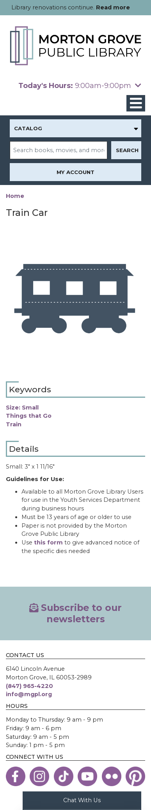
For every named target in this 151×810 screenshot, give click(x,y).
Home (15, 195)
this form (48, 542)
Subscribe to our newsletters (75, 613)
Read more (113, 7)
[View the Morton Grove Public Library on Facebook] (15, 776)
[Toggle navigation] (135, 103)
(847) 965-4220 (29, 686)
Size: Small (22, 407)
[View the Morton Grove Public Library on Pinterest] (135, 776)
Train (13, 424)
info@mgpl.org (29, 694)
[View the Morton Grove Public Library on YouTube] (87, 776)
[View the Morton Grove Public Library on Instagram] (39, 776)
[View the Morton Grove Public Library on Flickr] (111, 776)
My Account (75, 172)
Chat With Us (82, 799)
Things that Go (29, 415)
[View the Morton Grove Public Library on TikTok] (63, 776)
